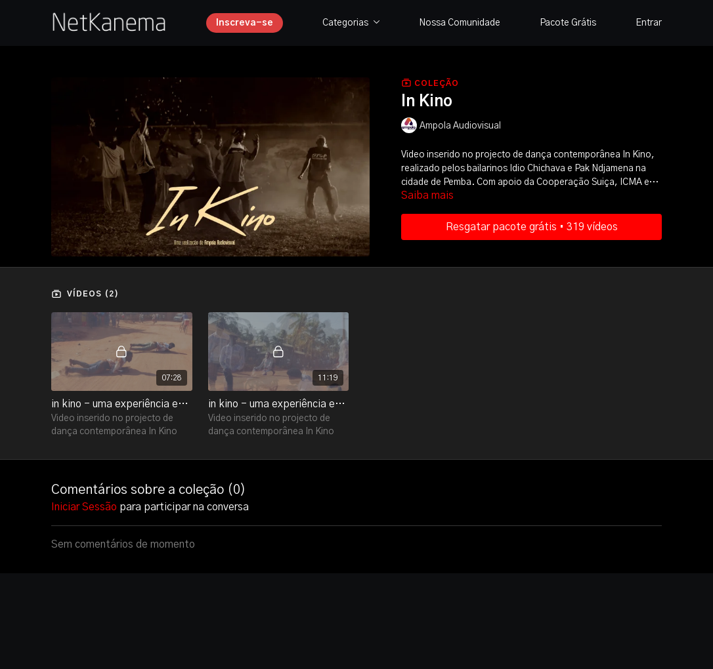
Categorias (351, 23)
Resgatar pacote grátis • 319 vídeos (532, 227)
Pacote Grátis (568, 23)
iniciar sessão (84, 507)
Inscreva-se (244, 23)
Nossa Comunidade (459, 23)
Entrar (649, 23)
